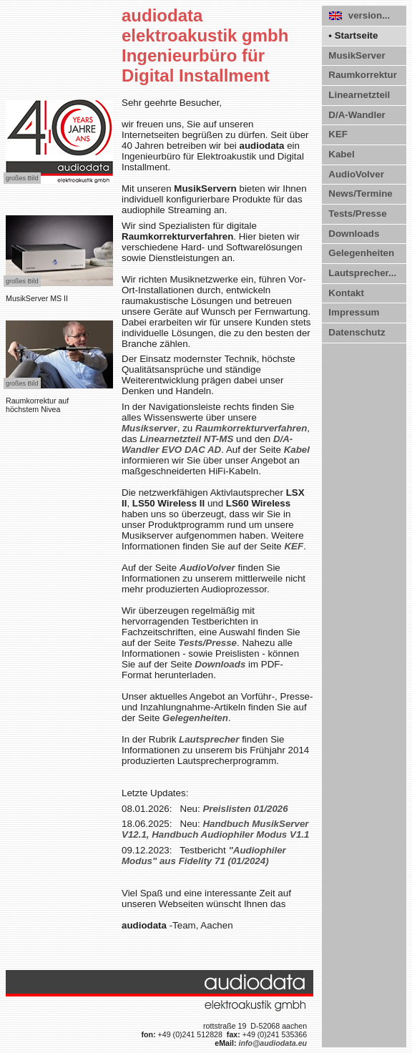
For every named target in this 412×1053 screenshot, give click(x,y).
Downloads (353, 233)
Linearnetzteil (359, 94)
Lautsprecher (209, 739)
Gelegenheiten (361, 253)
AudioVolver (356, 174)
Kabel (341, 154)
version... (359, 15)
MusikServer (356, 55)
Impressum (353, 312)
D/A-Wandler (356, 114)
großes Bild (22, 178)
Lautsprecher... (362, 273)
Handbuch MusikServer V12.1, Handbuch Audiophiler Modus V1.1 (215, 829)
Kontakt (346, 293)
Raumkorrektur (362, 74)
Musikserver (149, 428)
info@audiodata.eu (272, 1043)
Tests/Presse (357, 213)
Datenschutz (356, 332)
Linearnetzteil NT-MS (186, 439)
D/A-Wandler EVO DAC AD (207, 444)
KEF (338, 134)
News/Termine (360, 193)
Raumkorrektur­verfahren (251, 428)
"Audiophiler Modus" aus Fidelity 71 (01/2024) (204, 855)
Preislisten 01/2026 (245, 808)
